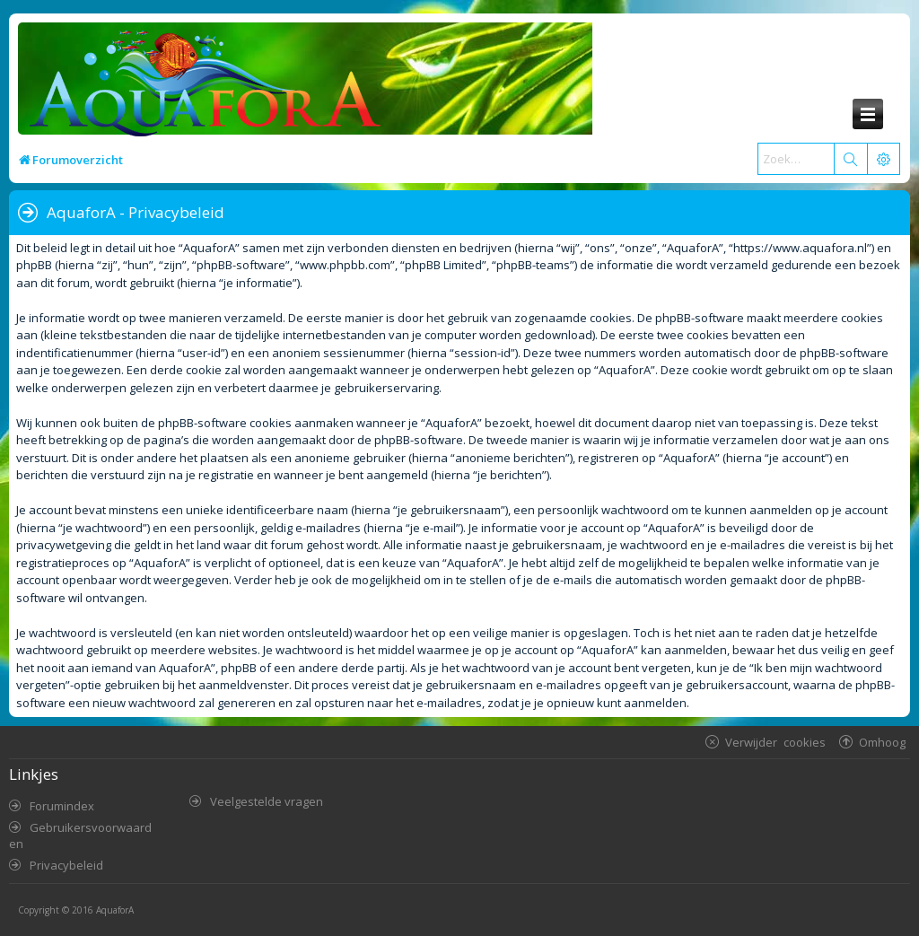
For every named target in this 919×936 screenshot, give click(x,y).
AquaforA (115, 910)
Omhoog (882, 742)
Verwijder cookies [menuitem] (775, 742)
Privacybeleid (66, 865)
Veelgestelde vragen (266, 801)
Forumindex (62, 806)
